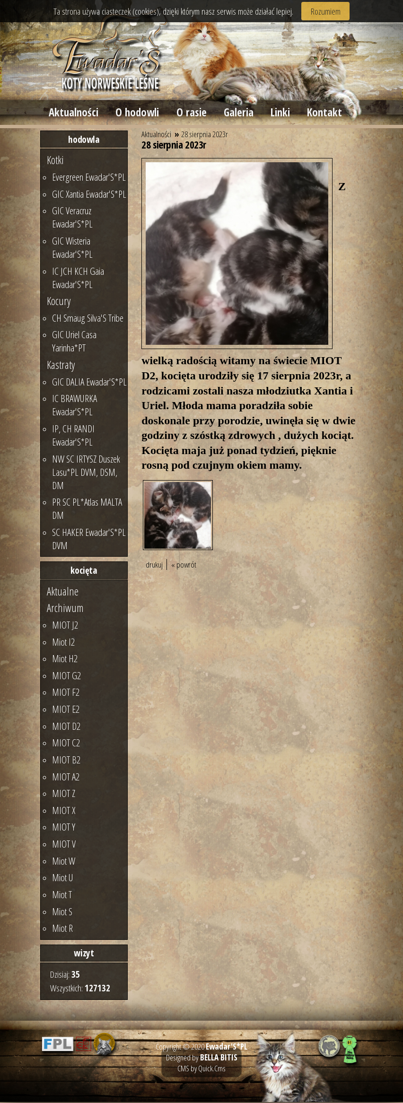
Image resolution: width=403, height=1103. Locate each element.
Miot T (62, 895)
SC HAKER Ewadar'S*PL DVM (89, 539)
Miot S (62, 912)
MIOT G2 (66, 676)
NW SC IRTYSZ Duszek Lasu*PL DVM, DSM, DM (86, 473)
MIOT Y (63, 828)
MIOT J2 (65, 625)
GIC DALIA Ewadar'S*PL (89, 382)
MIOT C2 (66, 744)
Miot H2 (65, 659)
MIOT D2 (66, 727)
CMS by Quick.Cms (201, 1069)
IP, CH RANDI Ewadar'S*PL (73, 436)
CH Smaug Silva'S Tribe (87, 318)
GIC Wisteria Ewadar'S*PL (72, 248)
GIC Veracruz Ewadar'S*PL (72, 218)
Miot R (62, 929)
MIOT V (64, 845)
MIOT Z (63, 794)
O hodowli (138, 113)
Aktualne (63, 592)
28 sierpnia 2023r (204, 135)
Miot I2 (63, 642)
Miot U (62, 878)
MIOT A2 (65, 777)
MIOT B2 (66, 760)
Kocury (58, 302)
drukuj (154, 565)
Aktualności (74, 113)
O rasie (192, 113)
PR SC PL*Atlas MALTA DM (87, 510)
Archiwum (65, 609)
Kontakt (327, 113)
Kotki (55, 161)
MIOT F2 (65, 693)
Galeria (240, 113)
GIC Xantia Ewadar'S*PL (89, 194)
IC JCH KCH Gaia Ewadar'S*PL (78, 278)
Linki (282, 113)
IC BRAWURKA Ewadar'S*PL (74, 406)
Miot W (63, 861)
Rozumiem (326, 11)
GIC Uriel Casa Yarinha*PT (74, 342)
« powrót (183, 565)
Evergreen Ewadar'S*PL (89, 178)
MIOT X (63, 811)
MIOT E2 (65, 710)
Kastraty (61, 366)
